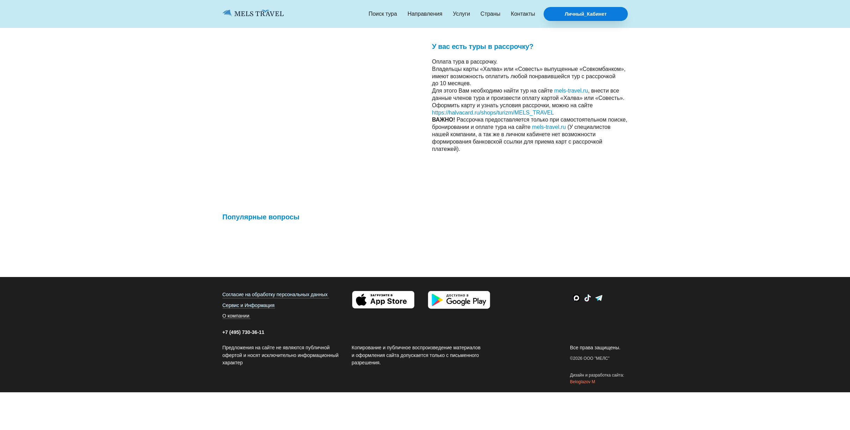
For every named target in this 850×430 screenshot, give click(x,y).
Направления (424, 13)
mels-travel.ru (571, 91)
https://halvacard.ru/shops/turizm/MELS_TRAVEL (493, 113)
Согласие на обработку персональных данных (275, 294)
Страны (490, 13)
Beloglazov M (582, 381)
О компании (236, 316)
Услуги (461, 13)
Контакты (523, 13)
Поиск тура (383, 13)
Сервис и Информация (249, 305)
